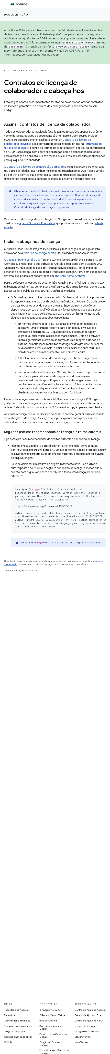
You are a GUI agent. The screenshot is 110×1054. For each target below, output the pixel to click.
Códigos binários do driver (18, 1036)
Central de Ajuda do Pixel (88, 1015)
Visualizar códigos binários (18, 1026)
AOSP (7, 70)
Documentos (20, 70)
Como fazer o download (17, 1020)
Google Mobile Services (87, 1031)
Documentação (16, 14)
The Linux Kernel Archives (69, 276)
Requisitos (9, 1015)
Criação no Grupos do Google (51, 1043)
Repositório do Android (16, 1009)
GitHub (8, 1042)
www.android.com (85, 1026)
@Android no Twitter (50, 1009)
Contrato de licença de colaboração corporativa (37, 167)
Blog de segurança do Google (51, 1027)
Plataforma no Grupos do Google (53, 1035)
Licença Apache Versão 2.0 (23, 260)
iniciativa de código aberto (40, 253)
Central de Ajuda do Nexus (89, 1020)
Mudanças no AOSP (46, 54)
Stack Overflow (83, 1036)
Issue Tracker (81, 1042)
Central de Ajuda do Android (90, 1009)
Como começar (39, 70)
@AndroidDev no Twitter (52, 1015)
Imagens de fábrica (14, 1031)
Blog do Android (48, 1020)
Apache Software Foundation (37, 223)
